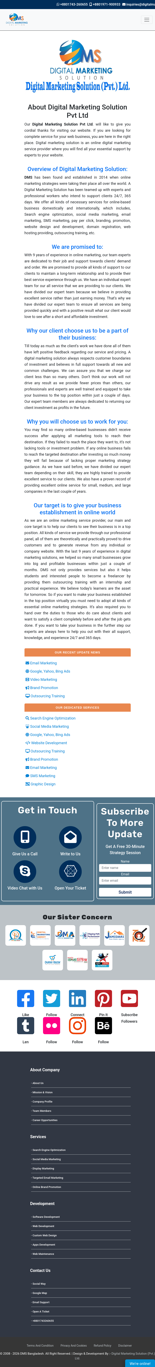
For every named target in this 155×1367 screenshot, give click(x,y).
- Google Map (39, 1293)
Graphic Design (41, 784)
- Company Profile (41, 1101)
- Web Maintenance (42, 1253)
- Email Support (40, 1302)
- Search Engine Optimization (48, 1150)
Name (125, 861)
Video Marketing (41, 679)
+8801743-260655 (72, 4)
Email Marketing (41, 663)
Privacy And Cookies (74, 1345)
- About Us (37, 1083)
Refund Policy (102, 1345)
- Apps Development (43, 1244)
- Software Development (45, 1216)
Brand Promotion (42, 688)
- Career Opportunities (44, 1120)
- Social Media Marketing (46, 1159)
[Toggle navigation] (147, 20)
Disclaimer (125, 1345)
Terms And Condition (40, 1345)
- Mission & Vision (42, 1092)
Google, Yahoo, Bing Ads (48, 671)
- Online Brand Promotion (46, 1187)
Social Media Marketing (47, 726)
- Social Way (38, 1283)
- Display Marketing (42, 1168)
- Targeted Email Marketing (47, 1177)
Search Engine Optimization (51, 718)
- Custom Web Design (44, 1235)
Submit (125, 892)
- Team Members (41, 1110)
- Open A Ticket (40, 1311)
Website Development (46, 743)
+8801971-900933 (105, 4)
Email (125, 874)
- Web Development (42, 1226)
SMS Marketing (40, 776)
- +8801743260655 (42, 1320)
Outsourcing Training (45, 696)
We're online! (142, 1362)
